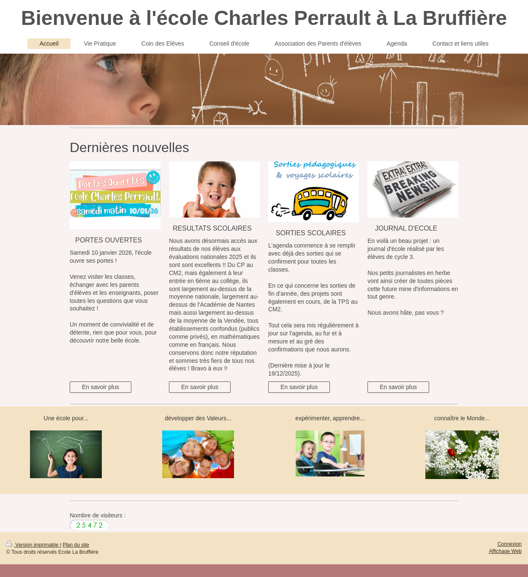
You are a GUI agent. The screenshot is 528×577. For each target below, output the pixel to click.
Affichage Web (505, 551)
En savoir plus (100, 387)
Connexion (510, 544)
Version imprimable (33, 545)
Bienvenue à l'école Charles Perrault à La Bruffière (264, 18)
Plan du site (76, 545)
